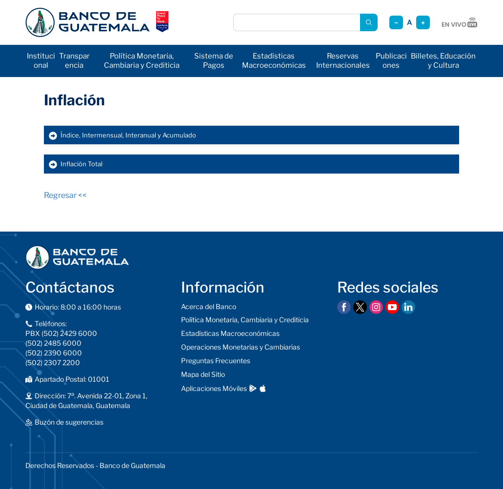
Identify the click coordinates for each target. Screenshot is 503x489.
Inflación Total (81, 164)
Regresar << (65, 195)
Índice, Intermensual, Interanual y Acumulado (128, 135)
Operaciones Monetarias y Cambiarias (240, 347)
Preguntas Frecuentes (215, 360)
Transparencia (74, 61)
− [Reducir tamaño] (396, 23)
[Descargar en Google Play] (253, 388)
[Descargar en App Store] (262, 388)
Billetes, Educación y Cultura (443, 61)
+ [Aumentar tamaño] (423, 23)
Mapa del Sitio (203, 374)
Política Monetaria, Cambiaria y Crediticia (142, 61)
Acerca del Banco (208, 306)
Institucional (41, 61)
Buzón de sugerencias (69, 422)
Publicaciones (391, 61)
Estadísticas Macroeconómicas (274, 61)
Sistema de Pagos (213, 61)
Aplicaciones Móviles (214, 388)
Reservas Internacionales (343, 61)
